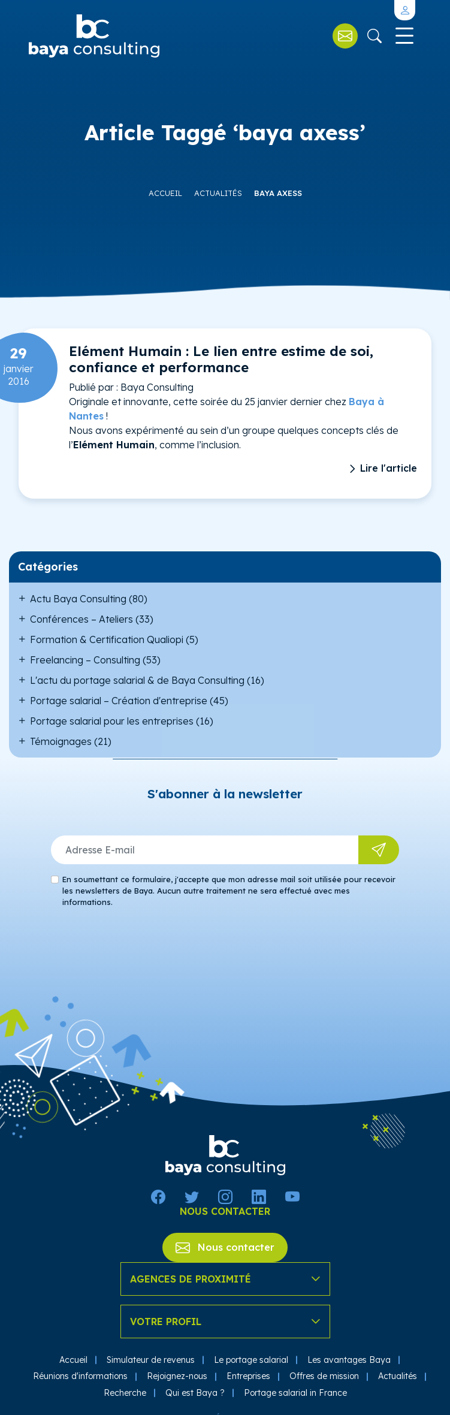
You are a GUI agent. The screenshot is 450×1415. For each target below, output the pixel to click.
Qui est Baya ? (195, 1392)
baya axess (278, 193)
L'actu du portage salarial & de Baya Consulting (137, 680)
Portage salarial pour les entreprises (112, 721)
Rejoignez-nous (177, 1376)
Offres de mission (324, 1376)
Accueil (165, 193)
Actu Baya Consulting (78, 599)
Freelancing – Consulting (85, 660)
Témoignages (61, 741)
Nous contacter (225, 1247)
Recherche (125, 1392)
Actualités (218, 193)
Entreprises (248, 1376)
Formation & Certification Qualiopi (106, 639)
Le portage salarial (251, 1359)
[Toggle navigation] (403, 36)
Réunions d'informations (80, 1376)
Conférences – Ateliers (81, 619)
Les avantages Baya (349, 1359)
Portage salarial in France (295, 1392)
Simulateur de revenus (151, 1359)
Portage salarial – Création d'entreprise (118, 701)
